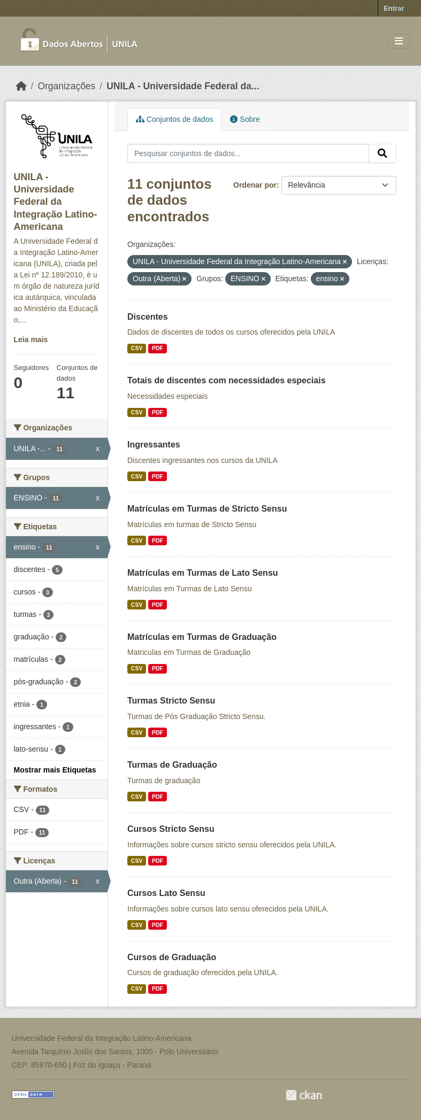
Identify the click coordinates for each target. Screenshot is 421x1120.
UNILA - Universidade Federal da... (182, 86)
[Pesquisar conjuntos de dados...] (248, 153)
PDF (157, 348)
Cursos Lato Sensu (166, 893)
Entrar (394, 8)
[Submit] (382, 153)
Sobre (244, 119)
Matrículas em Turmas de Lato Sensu (202, 572)
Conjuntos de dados (174, 119)
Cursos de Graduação (171, 957)
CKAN (304, 1095)
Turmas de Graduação (172, 764)
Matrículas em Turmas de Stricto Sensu (207, 508)
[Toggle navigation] (399, 41)
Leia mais (31, 339)
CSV (137, 348)
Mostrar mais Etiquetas (55, 770)
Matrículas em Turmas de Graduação (202, 637)
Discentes (147, 316)
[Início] (21, 86)
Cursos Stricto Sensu (171, 828)
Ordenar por (255, 185)
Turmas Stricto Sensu (171, 700)
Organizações (66, 86)
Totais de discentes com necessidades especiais (226, 380)
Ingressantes (153, 444)
